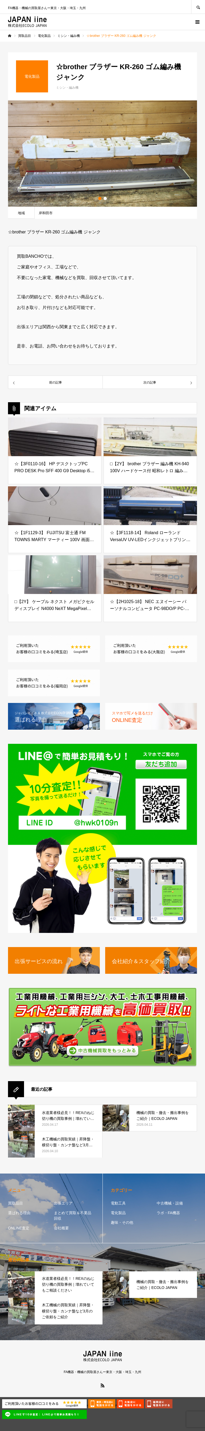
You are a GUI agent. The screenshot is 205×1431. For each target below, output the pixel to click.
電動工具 (118, 1203)
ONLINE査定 (18, 1228)
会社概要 (61, 1228)
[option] (102, 153)
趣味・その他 (122, 1222)
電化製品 (118, 1213)
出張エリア (63, 1203)
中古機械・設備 (170, 1203)
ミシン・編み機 (67, 87)
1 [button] (99, 198)
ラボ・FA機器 (168, 1213)
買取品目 (15, 1203)
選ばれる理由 (19, 1213)
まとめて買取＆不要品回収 (72, 1216)
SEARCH (198, 7)
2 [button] (105, 198)
